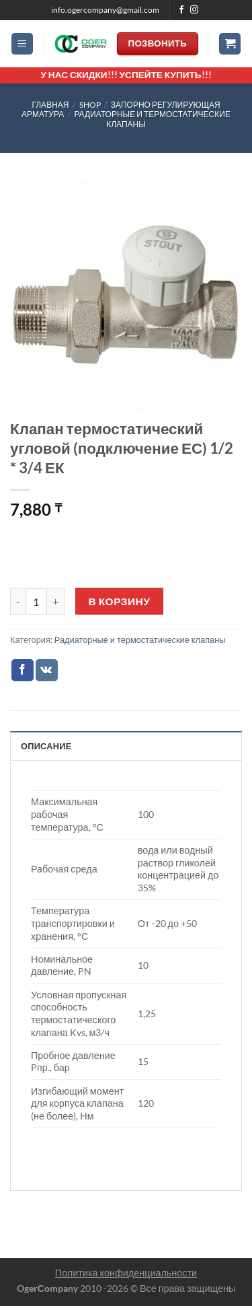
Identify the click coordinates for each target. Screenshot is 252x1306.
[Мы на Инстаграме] (194, 10)
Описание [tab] (46, 746)
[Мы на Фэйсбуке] (181, 10)
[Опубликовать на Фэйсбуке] (22, 670)
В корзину (120, 601)
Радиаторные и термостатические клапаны (152, 119)
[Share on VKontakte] (47, 670)
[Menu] (22, 44)
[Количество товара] (36, 601)
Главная (50, 105)
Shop (90, 105)
